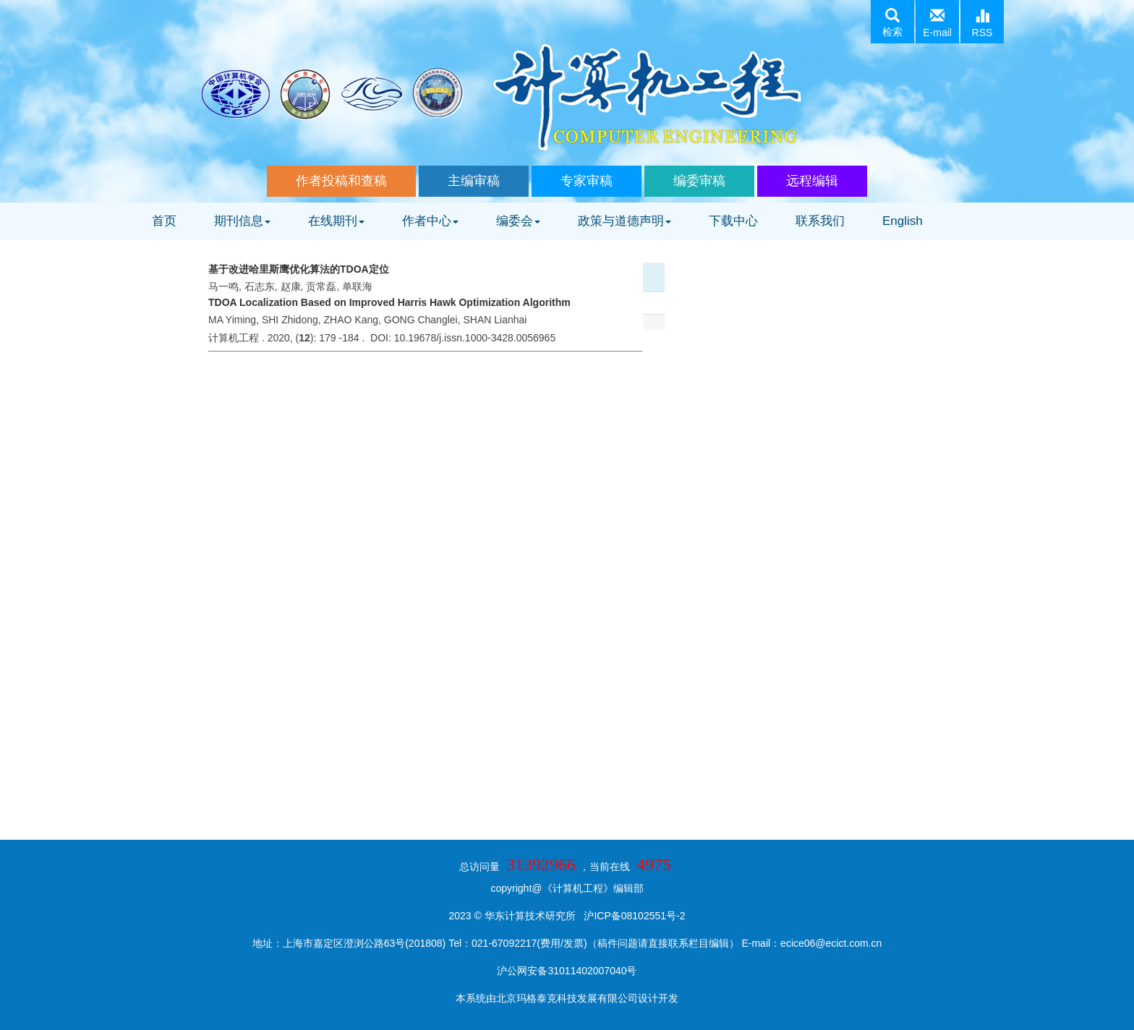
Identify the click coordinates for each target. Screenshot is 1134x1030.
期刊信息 (242, 221)
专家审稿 (586, 181)
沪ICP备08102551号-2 (634, 916)
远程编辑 (812, 181)
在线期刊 (336, 221)
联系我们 (820, 221)
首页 (164, 221)
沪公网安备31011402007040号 (566, 970)
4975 (653, 864)
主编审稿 (474, 181)
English (902, 221)
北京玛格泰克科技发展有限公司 (567, 998)
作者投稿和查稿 (341, 181)
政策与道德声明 (624, 221)
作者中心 (430, 221)
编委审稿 (699, 181)
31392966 (541, 864)
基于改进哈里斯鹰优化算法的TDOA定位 (298, 269)
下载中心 (733, 221)
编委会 (518, 221)
